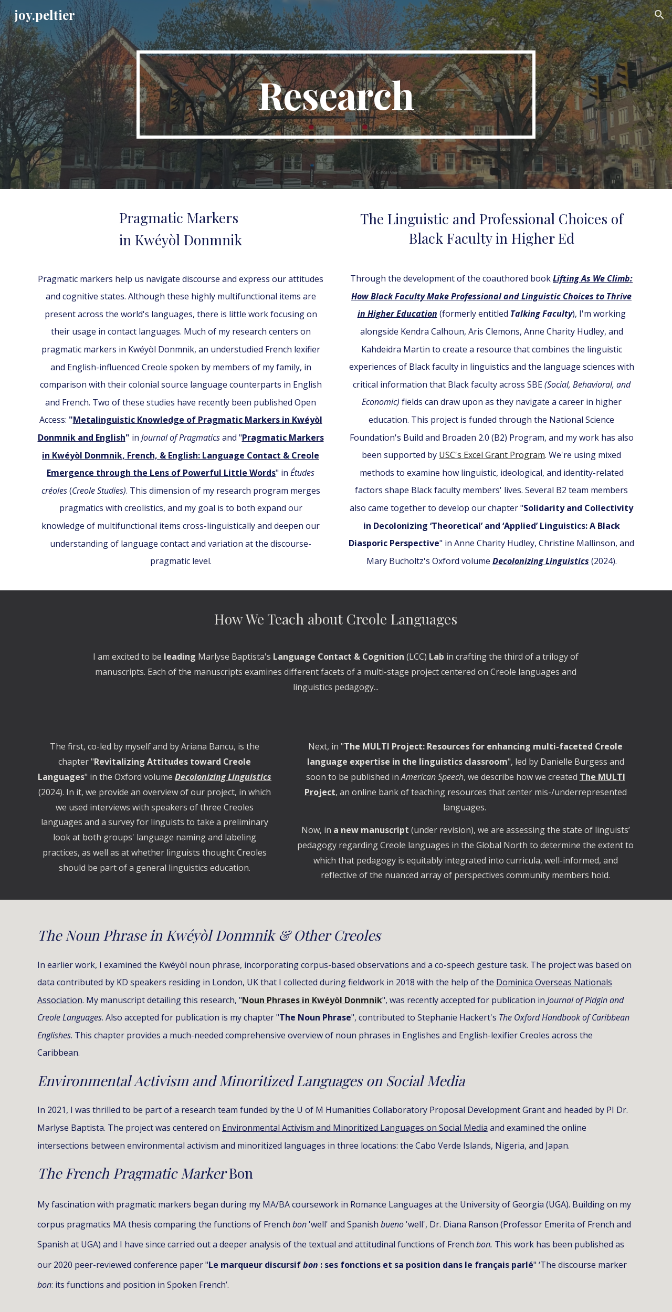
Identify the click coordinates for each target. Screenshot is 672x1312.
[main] (336, 94)
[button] (659, 14)
